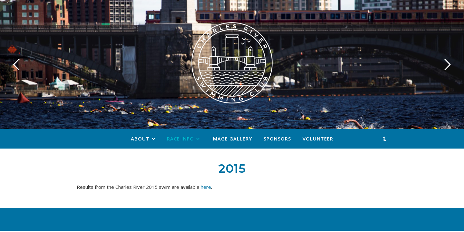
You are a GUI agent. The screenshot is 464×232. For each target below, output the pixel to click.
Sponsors (277, 138)
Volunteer (318, 138)
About (140, 138)
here (206, 187)
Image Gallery (231, 138)
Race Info (180, 138)
